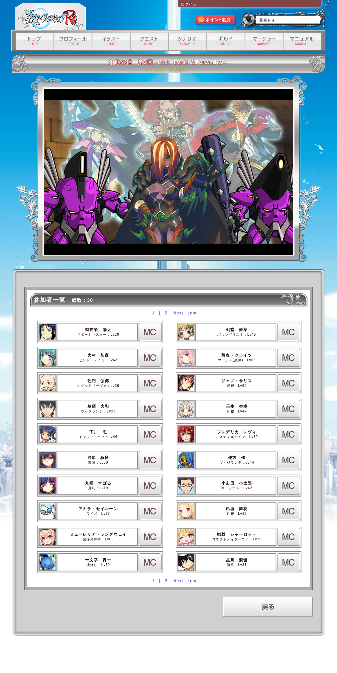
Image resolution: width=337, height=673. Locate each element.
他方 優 (237, 457)
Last (191, 313)
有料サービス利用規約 (246, 655)
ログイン (189, 4)
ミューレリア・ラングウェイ (98, 534)
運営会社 (75, 655)
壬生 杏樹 (237, 406)
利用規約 (94, 655)
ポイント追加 (215, 20)
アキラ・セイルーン (98, 508)
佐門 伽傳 (98, 381)
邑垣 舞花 (237, 508)
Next (178, 313)
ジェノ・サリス (236, 381)
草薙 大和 (98, 406)
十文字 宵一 (98, 560)
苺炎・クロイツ (236, 355)
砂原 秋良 (98, 457)
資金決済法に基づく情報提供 (205, 655)
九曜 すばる (98, 483)
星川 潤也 (237, 560)
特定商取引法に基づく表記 (161, 655)
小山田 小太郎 (236, 483)
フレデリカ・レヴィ (237, 432)
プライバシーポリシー (122, 655)
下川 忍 (98, 432)
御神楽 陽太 (98, 329)
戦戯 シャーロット (237, 534)
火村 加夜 (98, 355)
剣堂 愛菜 (237, 329)
